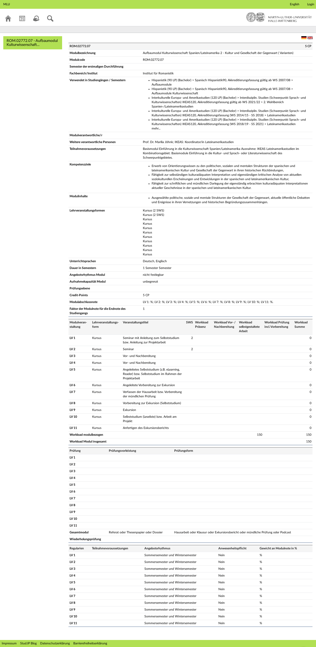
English (294, 4)
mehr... (156, 128)
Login (310, 4)
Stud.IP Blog (28, 643)
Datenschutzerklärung (55, 643)
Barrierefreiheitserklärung (90, 643)
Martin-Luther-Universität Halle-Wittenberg (279, 17)
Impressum (9, 643)
